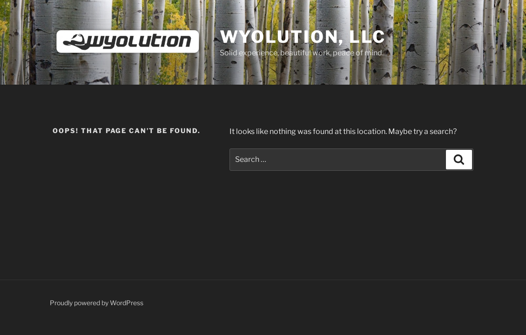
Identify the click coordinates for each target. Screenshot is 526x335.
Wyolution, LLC (303, 37)
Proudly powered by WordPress (96, 303)
